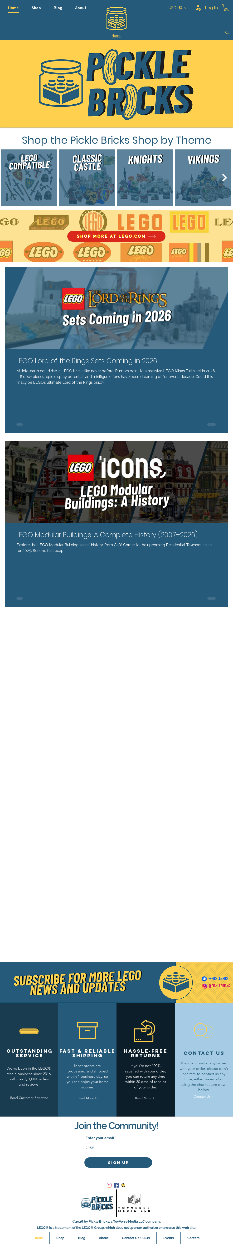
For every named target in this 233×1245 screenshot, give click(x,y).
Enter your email (100, 1138)
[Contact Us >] (203, 1096)
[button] (178, 7)
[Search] (193, 32)
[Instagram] (109, 1185)
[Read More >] (87, 1098)
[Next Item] (224, 178)
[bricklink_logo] (123, 1185)
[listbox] (178, 7)
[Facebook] (116, 1185)
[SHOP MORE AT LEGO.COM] (116, 236)
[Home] (116, 36)
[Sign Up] (118, 1162)
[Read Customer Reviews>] (29, 1098)
